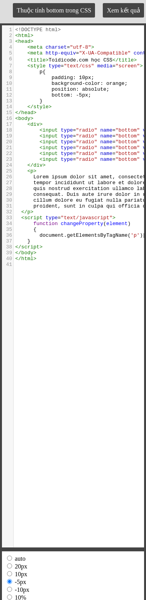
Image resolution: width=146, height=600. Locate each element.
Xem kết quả (123, 10)
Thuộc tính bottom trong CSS (54, 10)
